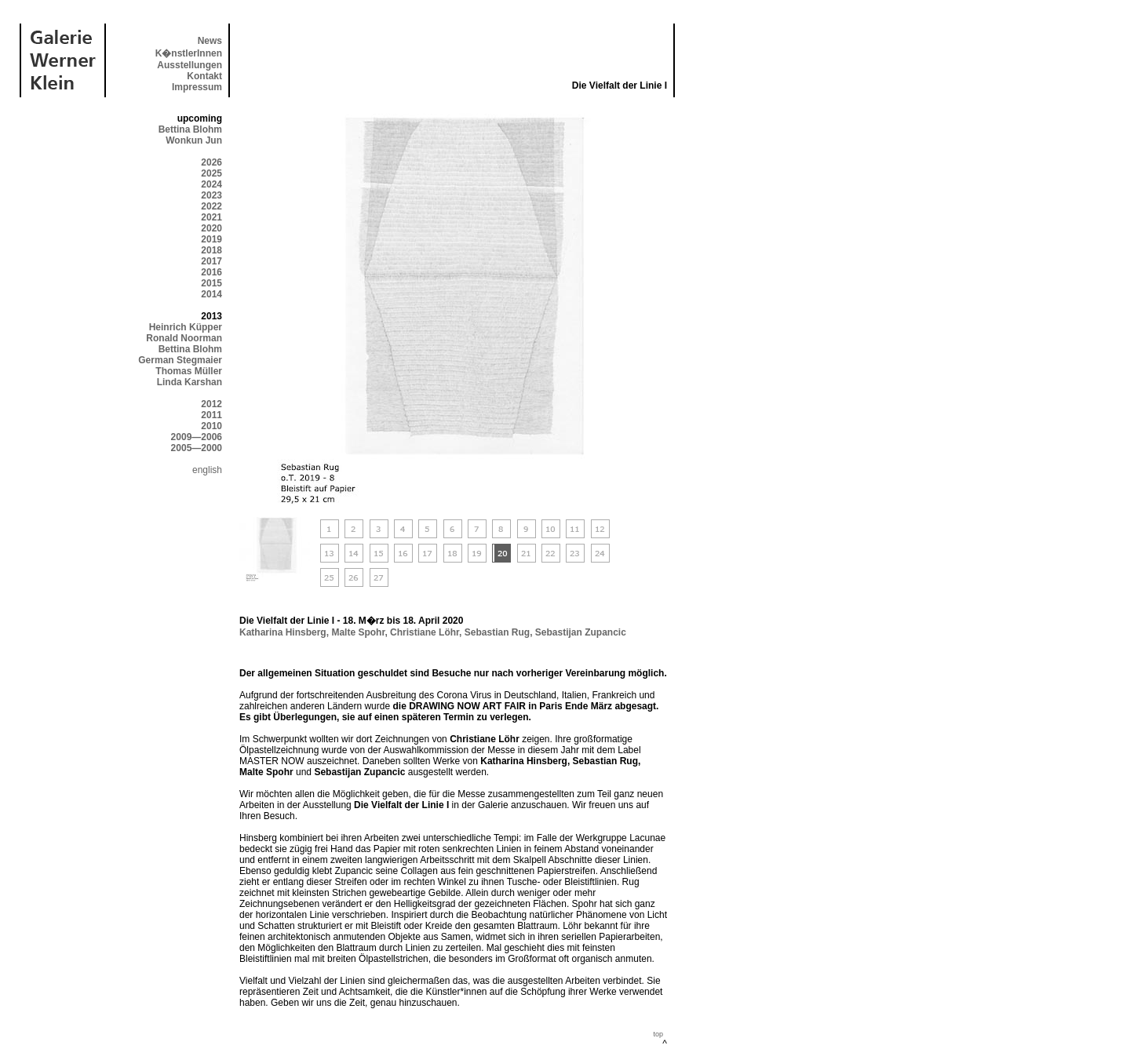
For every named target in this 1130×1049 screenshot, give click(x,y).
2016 (211, 272)
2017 (211, 261)
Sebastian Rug (497, 632)
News (210, 40)
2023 (211, 195)
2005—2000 (196, 448)
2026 (211, 162)
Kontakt (204, 76)
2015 (211, 283)
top (658, 1034)
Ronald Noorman (184, 338)
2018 (211, 250)
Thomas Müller (188, 371)
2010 (211, 426)
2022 (211, 206)
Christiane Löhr (424, 632)
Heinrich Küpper (185, 327)
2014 (211, 294)
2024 (211, 184)
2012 (211, 404)
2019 (211, 239)
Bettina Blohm (190, 129)
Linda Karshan (189, 382)
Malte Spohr (358, 632)
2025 (211, 173)
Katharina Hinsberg (282, 632)
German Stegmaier (180, 360)
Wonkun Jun (194, 140)
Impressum (197, 87)
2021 (211, 217)
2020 (211, 228)
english (207, 469)
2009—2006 (196, 437)
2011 (211, 415)
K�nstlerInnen (188, 53)
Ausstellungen (189, 65)
